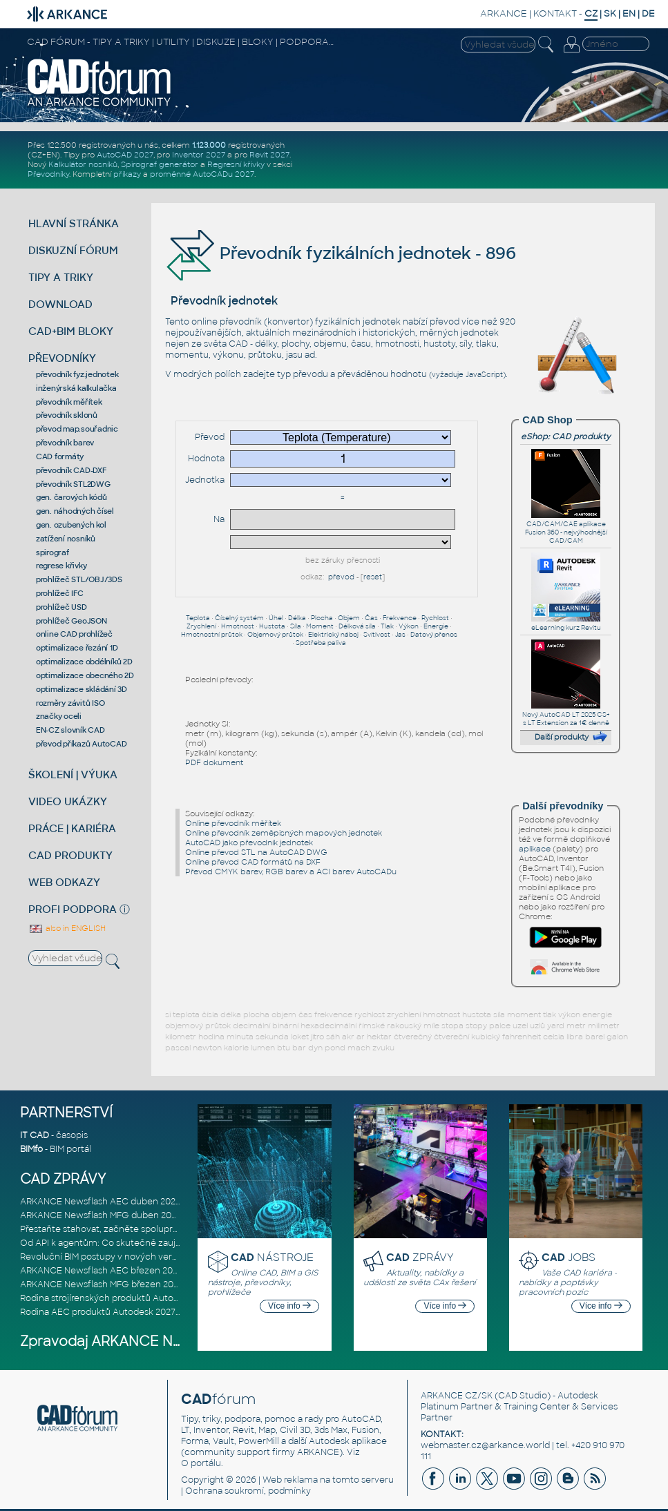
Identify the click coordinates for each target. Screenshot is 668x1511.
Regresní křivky (236, 164)
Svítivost (376, 635)
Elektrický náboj (333, 635)
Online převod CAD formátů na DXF (253, 862)
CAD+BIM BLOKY (70, 331)
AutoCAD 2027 (125, 155)
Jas (400, 635)
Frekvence (400, 618)
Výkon (409, 626)
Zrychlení (201, 626)
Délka (297, 618)
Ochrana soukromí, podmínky (248, 1490)
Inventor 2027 (198, 155)
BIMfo (31, 1149)
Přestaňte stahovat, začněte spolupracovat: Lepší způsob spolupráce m (171, 1229)
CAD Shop (547, 419)
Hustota (272, 626)
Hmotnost (237, 626)
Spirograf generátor (159, 164)
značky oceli (59, 716)
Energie (435, 626)
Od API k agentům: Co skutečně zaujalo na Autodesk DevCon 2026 (161, 1243)
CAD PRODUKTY (70, 855)
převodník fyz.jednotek (77, 374)
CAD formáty (60, 456)
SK (610, 13)
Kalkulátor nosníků (82, 164)
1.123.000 (209, 145)
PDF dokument (214, 762)
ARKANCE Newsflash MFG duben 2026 (101, 1215)
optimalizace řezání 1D (77, 648)
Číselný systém (239, 618)
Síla (295, 626)
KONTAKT (555, 13)
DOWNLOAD (60, 304)
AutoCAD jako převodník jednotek (249, 842)
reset (372, 576)
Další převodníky (562, 805)
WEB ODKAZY (64, 882)
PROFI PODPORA (72, 909)
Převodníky (48, 174)
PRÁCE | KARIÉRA (72, 828)
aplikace (535, 849)
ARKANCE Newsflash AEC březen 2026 (101, 1270)
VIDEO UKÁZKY (67, 801)
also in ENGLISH (67, 928)
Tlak (387, 626)
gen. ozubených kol (71, 525)
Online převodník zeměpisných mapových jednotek (283, 833)
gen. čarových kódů (71, 497)
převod (341, 576)
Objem (349, 618)
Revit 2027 (269, 155)
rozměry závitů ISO (70, 703)
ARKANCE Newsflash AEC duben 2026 (100, 1201)
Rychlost (435, 618)
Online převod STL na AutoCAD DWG (256, 852)
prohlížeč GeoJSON (71, 621)
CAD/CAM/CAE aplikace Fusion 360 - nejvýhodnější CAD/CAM (566, 528)
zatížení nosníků (65, 538)
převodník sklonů (66, 415)
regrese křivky (61, 565)
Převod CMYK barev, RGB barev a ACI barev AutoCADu (291, 871)
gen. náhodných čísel (75, 511)
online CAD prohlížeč (74, 634)
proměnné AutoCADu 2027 (202, 174)
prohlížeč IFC (60, 593)
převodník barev (65, 442)
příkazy (127, 174)
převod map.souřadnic (77, 429)
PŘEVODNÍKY (62, 358)
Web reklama (290, 1479)
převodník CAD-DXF (71, 470)
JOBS (568, 1257)
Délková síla (357, 626)
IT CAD (34, 1135)
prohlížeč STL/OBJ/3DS (79, 579)
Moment (320, 626)
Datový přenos (433, 635)
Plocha (322, 618)
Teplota (198, 618)
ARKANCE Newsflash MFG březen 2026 (102, 1284)
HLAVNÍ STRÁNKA (73, 223)
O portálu (201, 1463)
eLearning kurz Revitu (566, 623)
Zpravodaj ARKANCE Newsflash (126, 1341)
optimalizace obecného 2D (85, 675)
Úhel (276, 618)
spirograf (52, 552)
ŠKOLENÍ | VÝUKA (72, 774)
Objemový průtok (275, 635)
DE (648, 13)
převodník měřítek (69, 402)
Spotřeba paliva (321, 643)
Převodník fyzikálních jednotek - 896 (340, 253)
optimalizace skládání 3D (81, 689)
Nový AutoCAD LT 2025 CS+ (566, 710)
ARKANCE (503, 13)
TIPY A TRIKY (60, 277)
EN (629, 13)
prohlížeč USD (61, 607)
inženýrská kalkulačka (76, 388)
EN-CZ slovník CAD (70, 730)
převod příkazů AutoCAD (81, 744)
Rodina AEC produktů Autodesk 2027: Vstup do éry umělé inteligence (166, 1312)
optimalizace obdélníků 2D (84, 661)
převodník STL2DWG (73, 484)
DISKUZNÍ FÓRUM (73, 250)
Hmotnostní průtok (211, 635)
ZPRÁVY (420, 1257)
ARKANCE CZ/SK (457, 1395)
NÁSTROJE (272, 1257)
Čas (371, 618)
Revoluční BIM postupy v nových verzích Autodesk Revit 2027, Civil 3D (167, 1256)
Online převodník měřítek (233, 823)
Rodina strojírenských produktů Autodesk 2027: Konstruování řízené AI (167, 1298)
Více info (289, 1306)
